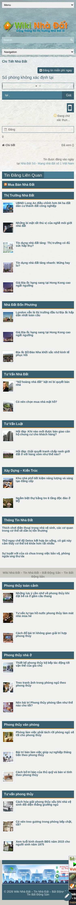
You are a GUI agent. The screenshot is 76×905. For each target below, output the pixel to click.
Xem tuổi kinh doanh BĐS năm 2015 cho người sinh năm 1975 (43, 843)
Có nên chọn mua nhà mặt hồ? (36, 401)
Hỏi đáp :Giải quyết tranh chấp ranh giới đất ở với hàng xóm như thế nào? (43, 453)
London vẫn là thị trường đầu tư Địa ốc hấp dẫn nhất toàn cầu (45, 314)
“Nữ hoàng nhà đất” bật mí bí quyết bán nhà (43, 383)
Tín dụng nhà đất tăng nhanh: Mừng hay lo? (43, 264)
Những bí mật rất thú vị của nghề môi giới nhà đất (44, 224)
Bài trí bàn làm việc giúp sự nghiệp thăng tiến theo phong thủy (43, 754)
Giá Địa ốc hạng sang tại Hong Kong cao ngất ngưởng (43, 284)
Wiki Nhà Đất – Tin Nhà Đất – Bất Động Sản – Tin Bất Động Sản (43, 893)
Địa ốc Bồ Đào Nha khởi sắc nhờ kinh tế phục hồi (42, 354)
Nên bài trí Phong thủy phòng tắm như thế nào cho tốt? (44, 704)
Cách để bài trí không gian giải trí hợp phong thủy (41, 634)
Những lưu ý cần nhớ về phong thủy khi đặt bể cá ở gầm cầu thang (42, 595)
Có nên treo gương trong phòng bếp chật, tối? (44, 823)
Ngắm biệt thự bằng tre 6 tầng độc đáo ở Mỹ (43, 500)
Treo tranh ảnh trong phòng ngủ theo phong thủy (41, 684)
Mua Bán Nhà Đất (21, 184)
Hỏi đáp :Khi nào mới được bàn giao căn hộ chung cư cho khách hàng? (43, 433)
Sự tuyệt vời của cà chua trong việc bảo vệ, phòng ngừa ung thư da (36, 555)
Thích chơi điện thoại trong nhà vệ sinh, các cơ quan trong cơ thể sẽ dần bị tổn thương (37, 529)
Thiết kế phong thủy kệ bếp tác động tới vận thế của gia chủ (43, 664)
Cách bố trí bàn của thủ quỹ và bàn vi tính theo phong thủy (44, 773)
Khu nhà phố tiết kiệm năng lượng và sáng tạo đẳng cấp (44, 480)
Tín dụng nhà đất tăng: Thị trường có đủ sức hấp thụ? (43, 244)
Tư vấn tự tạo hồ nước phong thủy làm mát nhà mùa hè (44, 615)
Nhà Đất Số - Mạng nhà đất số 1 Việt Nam (47, 163)
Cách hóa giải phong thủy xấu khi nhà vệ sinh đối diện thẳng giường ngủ (43, 803)
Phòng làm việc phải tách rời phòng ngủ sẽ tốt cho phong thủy (45, 734)
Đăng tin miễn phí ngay (56, 70)
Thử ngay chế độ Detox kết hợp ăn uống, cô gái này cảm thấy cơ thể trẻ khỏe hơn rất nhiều (36, 542)
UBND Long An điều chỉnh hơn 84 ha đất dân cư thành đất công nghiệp (43, 204)
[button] (36, 86)
